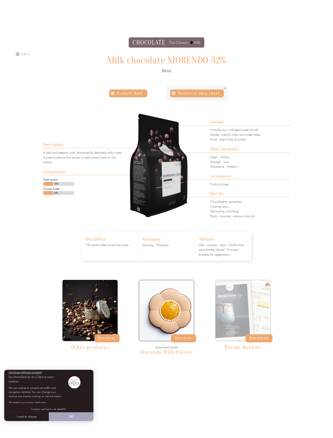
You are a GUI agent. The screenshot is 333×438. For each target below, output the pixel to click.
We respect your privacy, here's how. (27, 402)
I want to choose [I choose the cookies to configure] (27, 416)
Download (259, 338)
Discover (107, 338)
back (26, 54)
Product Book (130, 93)
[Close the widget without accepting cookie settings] (25, 372)
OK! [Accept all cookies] (71, 416)
